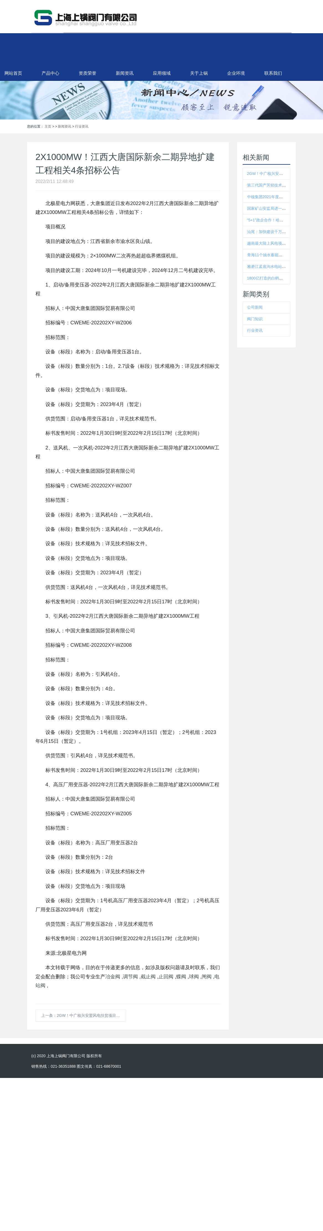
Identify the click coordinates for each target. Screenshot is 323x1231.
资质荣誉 (124, 73)
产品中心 (87, 73)
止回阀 (165, 976)
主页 (48, 126)
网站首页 (50, 73)
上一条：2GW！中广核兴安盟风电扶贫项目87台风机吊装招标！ (83, 1015)
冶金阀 (112, 976)
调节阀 (130, 976)
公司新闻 (255, 307)
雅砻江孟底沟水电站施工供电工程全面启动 (284, 266)
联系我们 (310, 73)
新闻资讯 (161, 73)
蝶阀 (181, 976)
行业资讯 (81, 126)
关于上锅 (235, 73)
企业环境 (272, 73)
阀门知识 (255, 319)
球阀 (194, 976)
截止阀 (148, 976)
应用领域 (198, 73)
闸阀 (207, 976)
